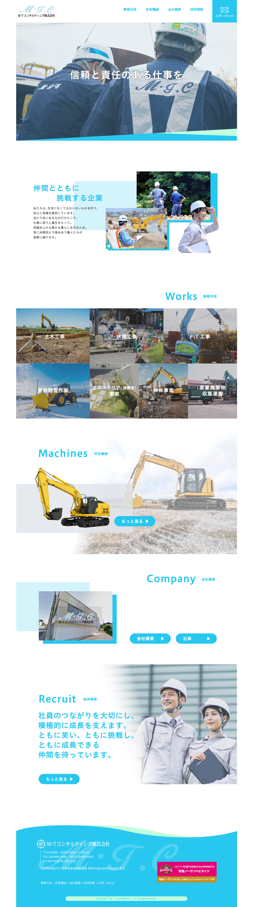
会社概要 (174, 9)
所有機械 (152, 9)
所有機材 (60, 883)
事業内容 (129, 9)
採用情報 (196, 9)
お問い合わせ (106, 883)
